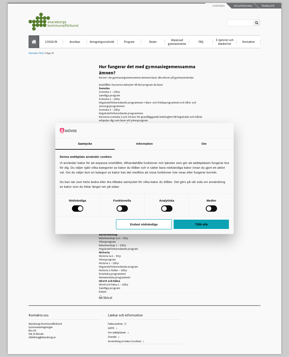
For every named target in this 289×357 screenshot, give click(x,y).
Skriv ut (107, 297)
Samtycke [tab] (85, 143)
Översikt (112, 337)
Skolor (153, 42)
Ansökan (75, 42)
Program (129, 42)
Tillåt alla (201, 224)
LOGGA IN (51, 42)
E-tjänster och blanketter (224, 42)
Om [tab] (203, 143)
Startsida (218, 6)
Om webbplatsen (117, 332)
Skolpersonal (243, 6)
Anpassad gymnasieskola (177, 42)
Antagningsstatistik (102, 42)
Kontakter (248, 42)
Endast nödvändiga (144, 224)
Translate (268, 6)
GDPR (111, 328)
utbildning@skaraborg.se (42, 337)
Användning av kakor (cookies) (124, 341)
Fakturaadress (115, 323)
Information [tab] (144, 143)
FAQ (200, 42)
